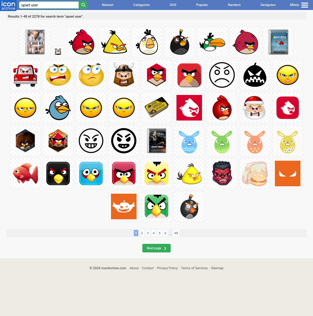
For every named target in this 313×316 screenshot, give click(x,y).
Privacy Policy (167, 268)
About (134, 268)
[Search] (83, 5)
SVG (173, 5)
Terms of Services (194, 268)
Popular (202, 5)
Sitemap (217, 268)
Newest (107, 5)
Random (234, 5)
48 (176, 233)
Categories (141, 5)
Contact (148, 268)
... (170, 233)
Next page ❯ (156, 248)
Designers (268, 5)
